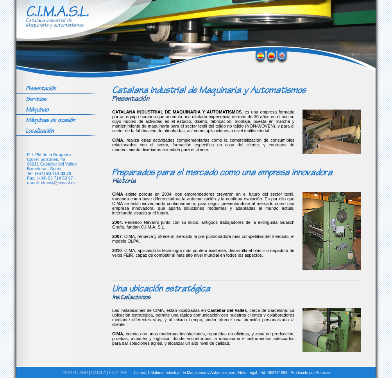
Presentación (41, 88)
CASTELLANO (75, 373)
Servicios (36, 99)
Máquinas (37, 109)
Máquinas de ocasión (50, 120)
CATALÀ (98, 373)
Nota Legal (247, 373)
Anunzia (323, 373)
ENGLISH (117, 373)
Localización (40, 131)
